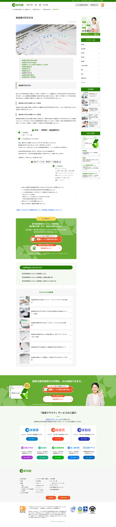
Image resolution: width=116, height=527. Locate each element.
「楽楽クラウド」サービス (53, 420)
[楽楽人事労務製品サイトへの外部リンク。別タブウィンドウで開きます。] (73, 453)
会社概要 (53, 479)
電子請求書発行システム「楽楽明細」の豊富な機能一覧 (37, 278)
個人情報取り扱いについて (57, 488)
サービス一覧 (54, 481)
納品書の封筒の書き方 (28, 75)
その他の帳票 (84, 66)
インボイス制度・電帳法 (42, 479)
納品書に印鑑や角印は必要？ (30, 60)
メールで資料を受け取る (82, 5)
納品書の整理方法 (27, 67)
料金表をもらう (94, 5)
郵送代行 (23, 491)
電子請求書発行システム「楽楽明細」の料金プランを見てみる (39, 281)
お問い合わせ (64, 498)
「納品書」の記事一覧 (46, 9)
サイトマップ (40, 493)
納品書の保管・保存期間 (28, 77)
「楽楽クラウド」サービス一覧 (57, 483)
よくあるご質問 (99, 1)
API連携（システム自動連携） (28, 489)
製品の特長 (30, 5)
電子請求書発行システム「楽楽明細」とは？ (34, 274)
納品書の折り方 (26, 69)
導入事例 (45, 5)
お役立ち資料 (84, 1)
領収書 (82, 57)
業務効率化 (83, 79)
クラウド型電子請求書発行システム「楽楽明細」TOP (21, 9)
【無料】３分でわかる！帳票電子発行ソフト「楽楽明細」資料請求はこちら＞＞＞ (39, 210)
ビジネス (83, 83)
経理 (82, 74)
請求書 (82, 44)
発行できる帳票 (25, 488)
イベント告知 (40, 490)
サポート (73, 1)
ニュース (39, 488)
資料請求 (51, 498)
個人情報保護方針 (55, 490)
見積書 (82, 62)
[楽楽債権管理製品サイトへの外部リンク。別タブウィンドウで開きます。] (58, 453)
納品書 (82, 53)
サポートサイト (54, 486)
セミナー (78, 1)
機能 (40, 5)
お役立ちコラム (92, 1)
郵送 (82, 70)
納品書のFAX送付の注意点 (29, 62)
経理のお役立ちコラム (36, 9)
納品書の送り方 (26, 71)
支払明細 (83, 49)
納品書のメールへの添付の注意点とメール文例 (35, 65)
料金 (36, 5)
